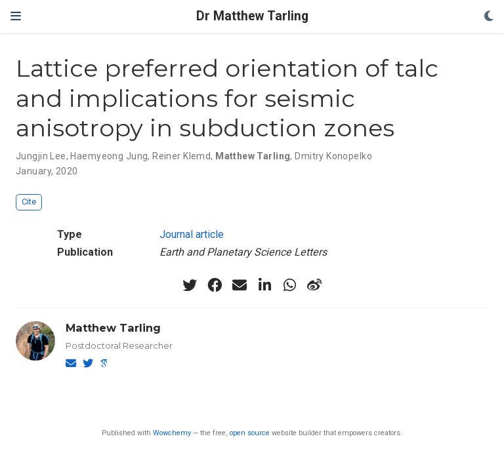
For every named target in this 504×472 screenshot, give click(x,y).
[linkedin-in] (264, 285)
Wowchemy (172, 433)
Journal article (191, 234)
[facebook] (214, 285)
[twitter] (190, 285)
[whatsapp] (289, 285)
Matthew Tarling (113, 327)
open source (250, 433)
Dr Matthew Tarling (252, 16)
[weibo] (314, 285)
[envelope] (239, 285)
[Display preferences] (489, 16)
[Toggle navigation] (15, 16)
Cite (29, 201)
